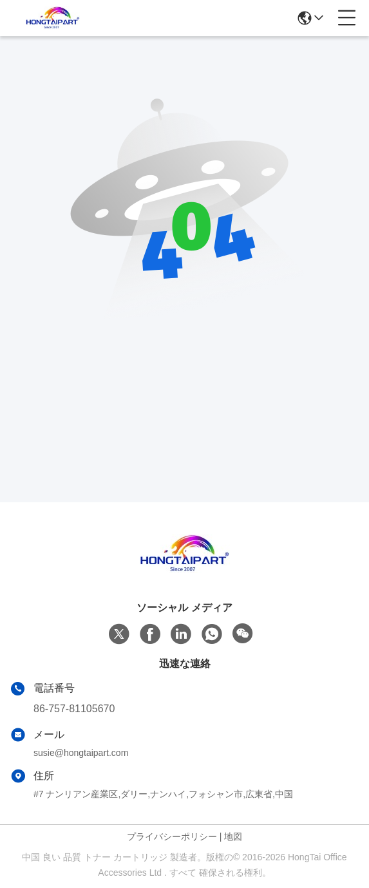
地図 (233, 836)
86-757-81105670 (74, 708)
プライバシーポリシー (172, 836)
